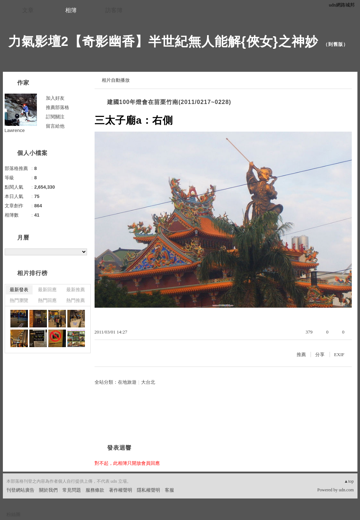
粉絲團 (13, 514)
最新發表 (19, 289)
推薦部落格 (57, 107)
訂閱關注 (55, 116)
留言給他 (55, 126)
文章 (28, 10)
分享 (320, 354)
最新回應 (47, 289)
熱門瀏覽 (19, 300)
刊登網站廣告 (20, 490)
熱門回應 (47, 300)
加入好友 (55, 98)
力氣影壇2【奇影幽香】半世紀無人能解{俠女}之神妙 (163, 41)
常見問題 (71, 490)
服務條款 (95, 490)
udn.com (346, 489)
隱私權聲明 (148, 490)
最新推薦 (75, 289)
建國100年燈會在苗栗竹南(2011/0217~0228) (169, 102)
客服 (169, 490)
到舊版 (335, 44)
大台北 (148, 382)
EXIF (339, 354)
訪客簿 (114, 10)
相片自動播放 (116, 80)
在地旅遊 (127, 382)
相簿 (71, 10)
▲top (349, 481)
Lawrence (15, 130)
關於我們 (48, 490)
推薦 (301, 354)
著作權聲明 (120, 490)
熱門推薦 (75, 300)
